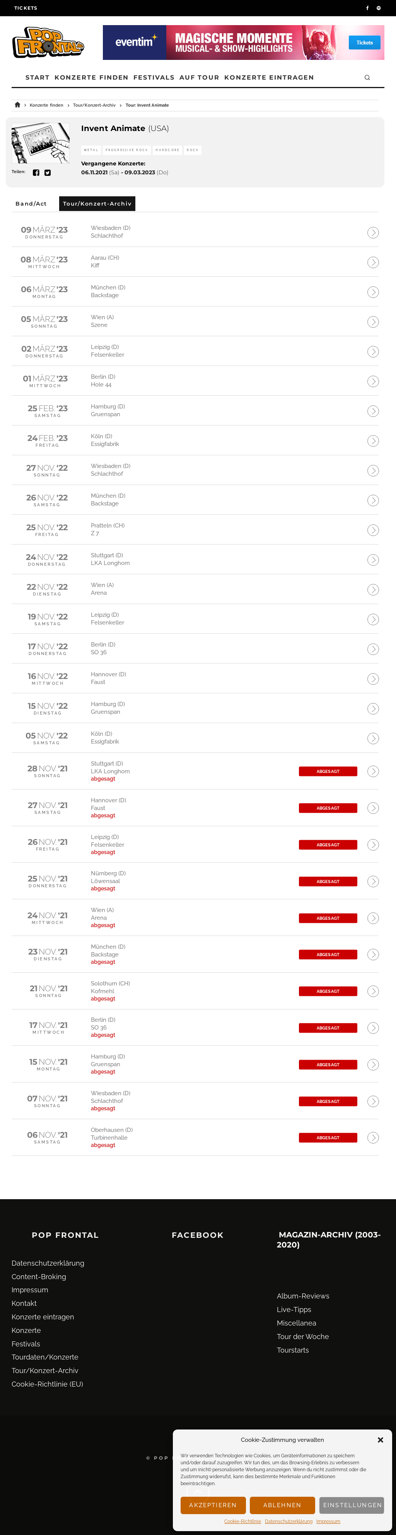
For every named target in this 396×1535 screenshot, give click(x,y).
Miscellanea (296, 1323)
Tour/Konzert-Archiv (45, 1371)
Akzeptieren (213, 1505)
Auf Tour (199, 77)
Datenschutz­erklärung (288, 1521)
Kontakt (24, 1303)
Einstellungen (352, 1505)
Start (38, 77)
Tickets (26, 8)
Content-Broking (39, 1277)
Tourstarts (293, 1350)
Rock (193, 150)
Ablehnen (282, 1505)
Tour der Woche (303, 1336)
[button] (380, 1440)
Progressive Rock (127, 150)
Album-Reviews (303, 1296)
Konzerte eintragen (269, 77)
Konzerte (26, 1330)
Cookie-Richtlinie (242, 1521)
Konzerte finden (92, 77)
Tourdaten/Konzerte (45, 1357)
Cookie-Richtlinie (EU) (47, 1384)
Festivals (153, 77)
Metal (91, 150)
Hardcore (167, 150)
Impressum (328, 1521)
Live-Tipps (294, 1309)
